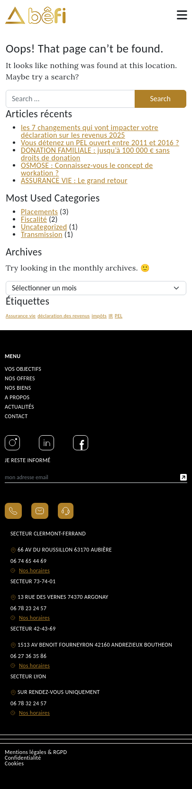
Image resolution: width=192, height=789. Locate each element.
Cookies (14, 763)
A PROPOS (17, 397)
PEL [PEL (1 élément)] (118, 316)
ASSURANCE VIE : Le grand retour (74, 180)
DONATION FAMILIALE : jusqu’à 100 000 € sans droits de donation (95, 154)
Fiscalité (34, 219)
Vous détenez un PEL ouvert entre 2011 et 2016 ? (100, 142)
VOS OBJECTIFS (23, 369)
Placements (39, 211)
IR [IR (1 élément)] (111, 316)
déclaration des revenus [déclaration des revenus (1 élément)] (63, 316)
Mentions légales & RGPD (36, 752)
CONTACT (16, 416)
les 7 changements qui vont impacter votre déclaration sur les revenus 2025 (89, 131)
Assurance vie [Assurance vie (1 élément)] (21, 316)
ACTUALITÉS (19, 406)
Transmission (42, 234)
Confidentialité (23, 758)
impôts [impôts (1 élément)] (99, 316)
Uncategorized (44, 226)
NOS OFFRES (20, 378)
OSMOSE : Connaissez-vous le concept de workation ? (87, 169)
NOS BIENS (18, 388)
